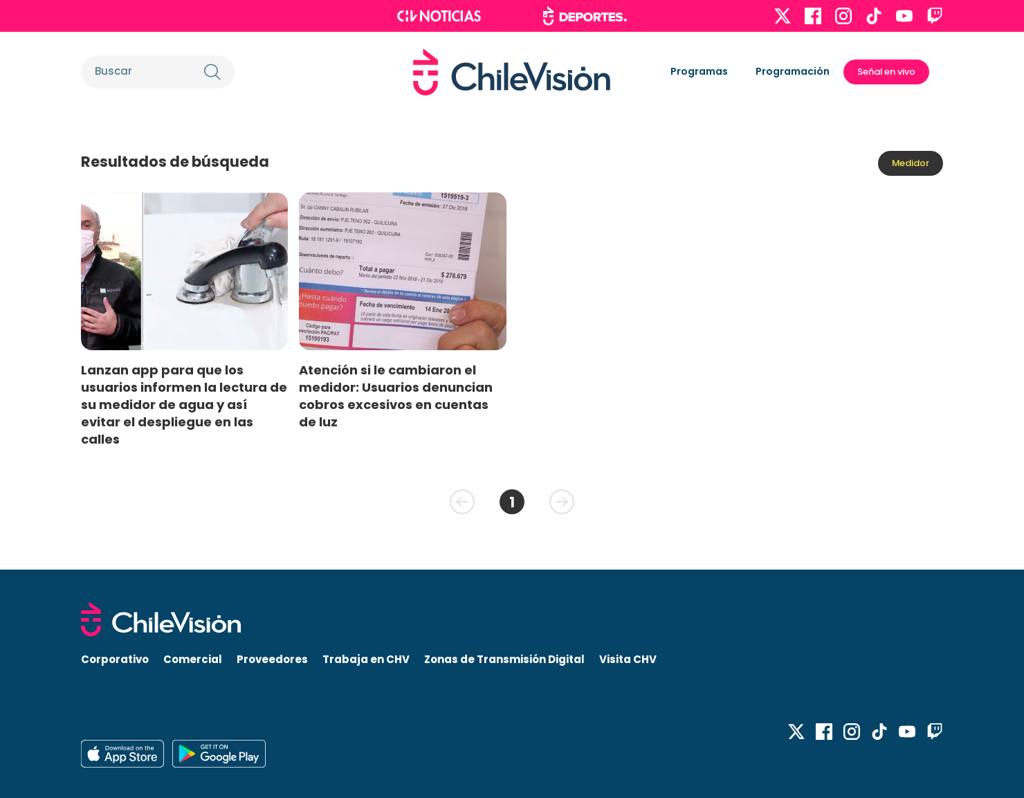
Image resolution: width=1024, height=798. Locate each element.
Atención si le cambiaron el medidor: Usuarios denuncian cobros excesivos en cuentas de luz (396, 395)
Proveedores (272, 659)
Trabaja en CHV (366, 659)
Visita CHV (628, 659)
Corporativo (115, 659)
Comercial (192, 659)
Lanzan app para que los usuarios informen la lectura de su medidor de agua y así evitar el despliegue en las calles (184, 404)
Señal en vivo (886, 71)
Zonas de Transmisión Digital (504, 659)
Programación (793, 71)
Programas (699, 71)
